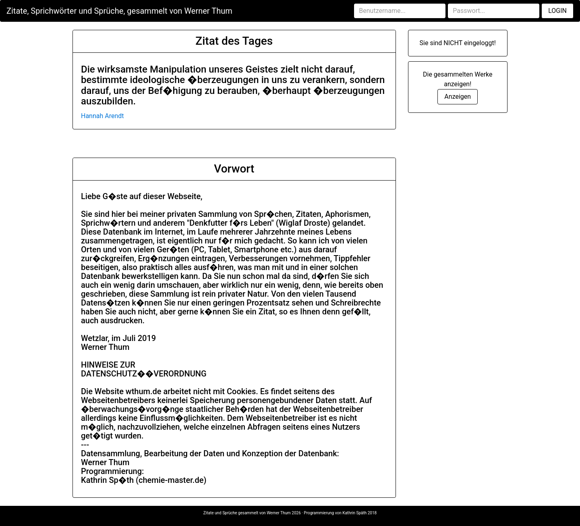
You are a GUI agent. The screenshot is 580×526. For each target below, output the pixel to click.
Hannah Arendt (102, 116)
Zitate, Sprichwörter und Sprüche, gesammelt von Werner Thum (119, 11)
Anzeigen (457, 96)
